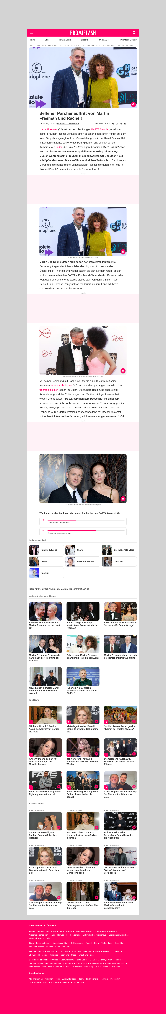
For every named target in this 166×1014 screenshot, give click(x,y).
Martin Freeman (48, 129)
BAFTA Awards (99, 129)
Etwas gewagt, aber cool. (59, 533)
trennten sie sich (48, 389)
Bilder (59, 147)
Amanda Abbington (61, 385)
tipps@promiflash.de (79, 589)
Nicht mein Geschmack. (59, 522)
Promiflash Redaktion (68, 123)
